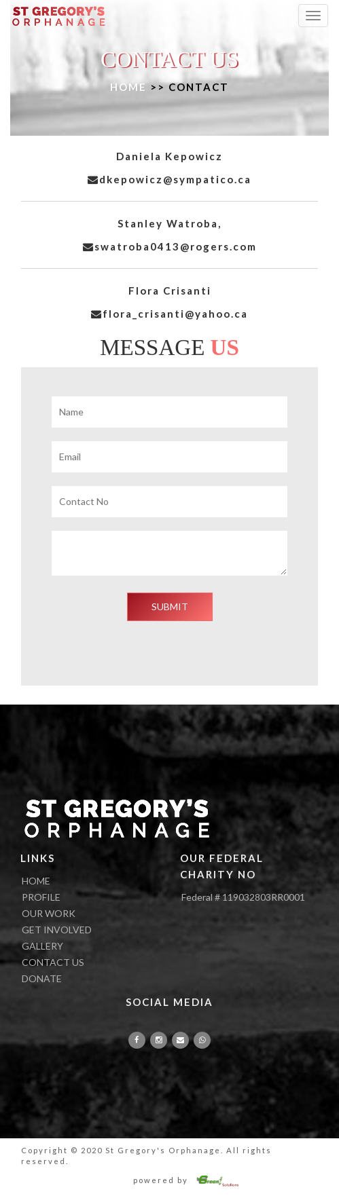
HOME (128, 87)
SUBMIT (169, 606)
